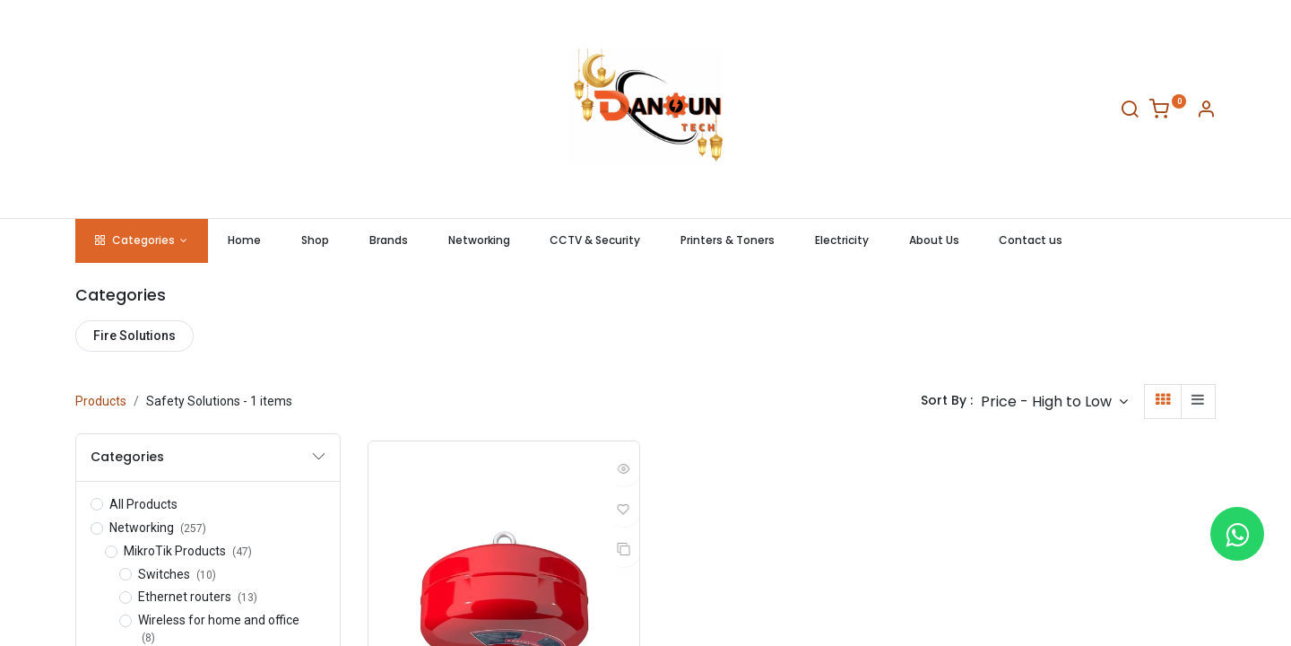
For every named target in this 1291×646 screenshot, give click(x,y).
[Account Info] (1206, 112)
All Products (143, 504)
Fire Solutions (134, 335)
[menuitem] (245, 241)
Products (100, 401)
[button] (1054, 401)
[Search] (1129, 112)
